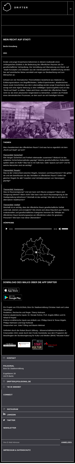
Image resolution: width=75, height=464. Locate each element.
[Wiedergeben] (6, 229)
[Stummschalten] (60, 229)
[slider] (33, 228)
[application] (36, 228)
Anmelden (66, 442)
